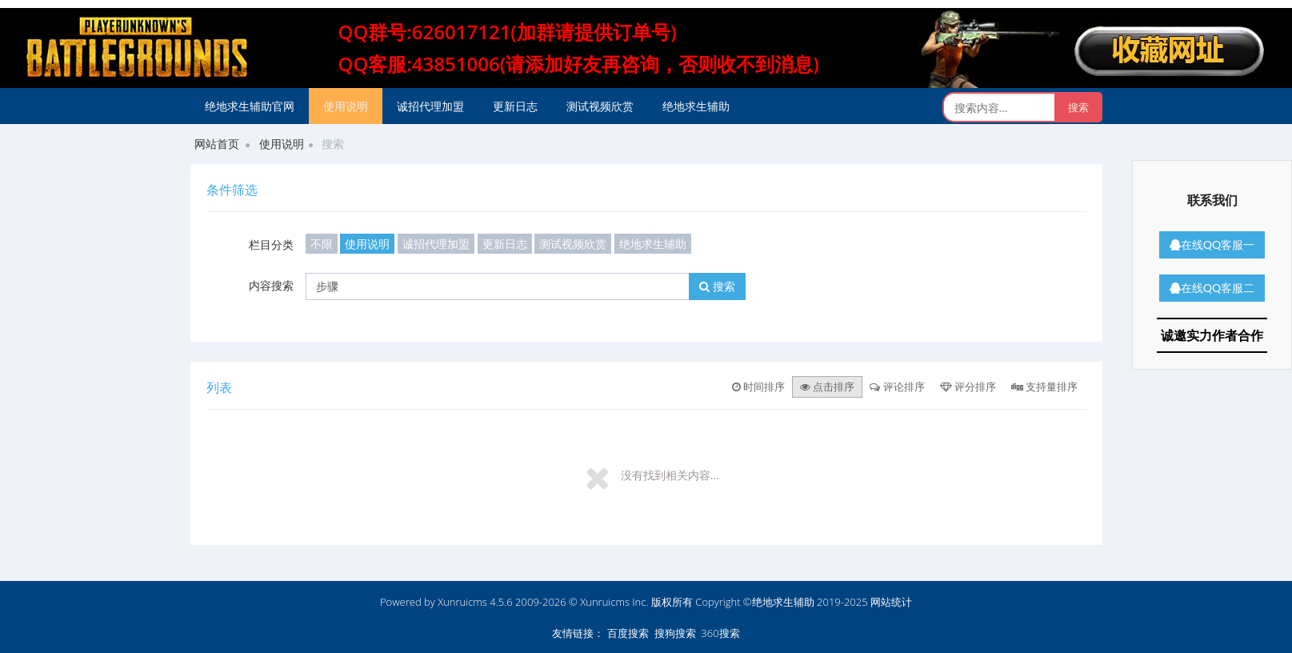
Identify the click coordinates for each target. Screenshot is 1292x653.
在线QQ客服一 (1212, 244)
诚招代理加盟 (430, 106)
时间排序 (758, 386)
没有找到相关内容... (670, 475)
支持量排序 (1044, 386)
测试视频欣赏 (600, 106)
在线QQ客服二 (1212, 287)
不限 (321, 243)
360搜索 (720, 633)
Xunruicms (462, 602)
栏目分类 (271, 244)
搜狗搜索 (675, 633)
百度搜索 (628, 633)
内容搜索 (271, 285)
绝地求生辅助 (696, 106)
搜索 (717, 286)
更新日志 (515, 106)
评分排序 (968, 386)
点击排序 (827, 386)
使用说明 (345, 106)
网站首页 (216, 143)
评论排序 (897, 386)
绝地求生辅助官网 (249, 106)
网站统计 (891, 602)
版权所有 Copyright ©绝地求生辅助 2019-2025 (760, 602)
